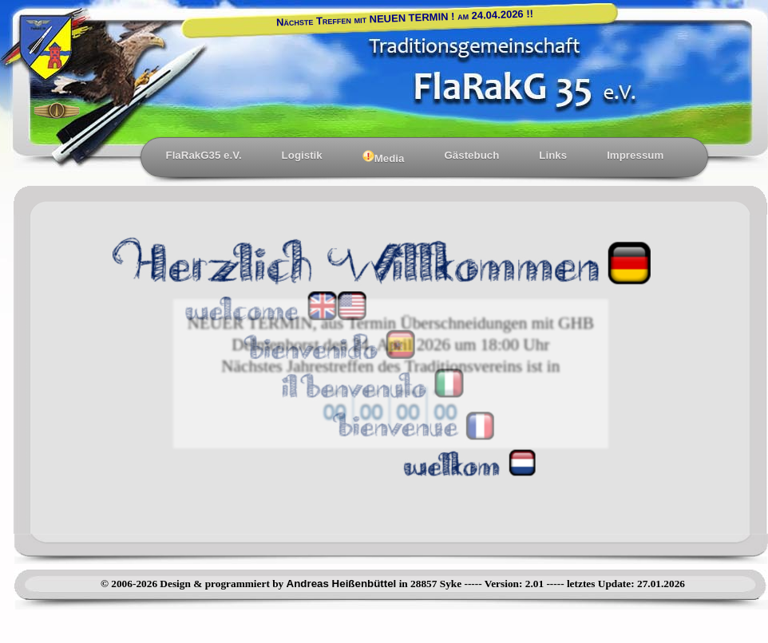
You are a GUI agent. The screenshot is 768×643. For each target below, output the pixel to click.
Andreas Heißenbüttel (342, 584)
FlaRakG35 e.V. (204, 155)
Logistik (302, 155)
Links (553, 155)
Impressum (635, 155)
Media (383, 157)
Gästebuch (471, 155)
